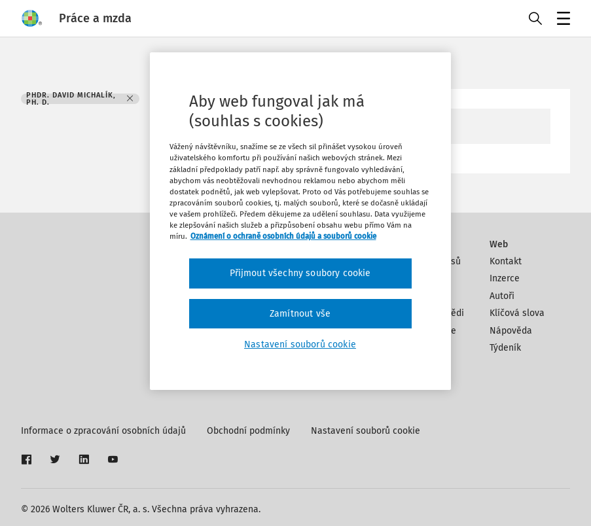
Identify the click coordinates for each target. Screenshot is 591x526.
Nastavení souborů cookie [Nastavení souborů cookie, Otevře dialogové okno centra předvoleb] (300, 344)
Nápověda (511, 330)
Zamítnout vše (300, 313)
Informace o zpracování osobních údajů (103, 430)
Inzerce (505, 278)
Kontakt (506, 261)
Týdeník (505, 347)
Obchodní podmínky (248, 430)
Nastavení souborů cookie (365, 430)
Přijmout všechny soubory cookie (300, 273)
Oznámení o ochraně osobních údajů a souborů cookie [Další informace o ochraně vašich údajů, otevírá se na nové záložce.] (283, 236)
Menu (561, 20)
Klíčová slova (517, 313)
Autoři (502, 296)
